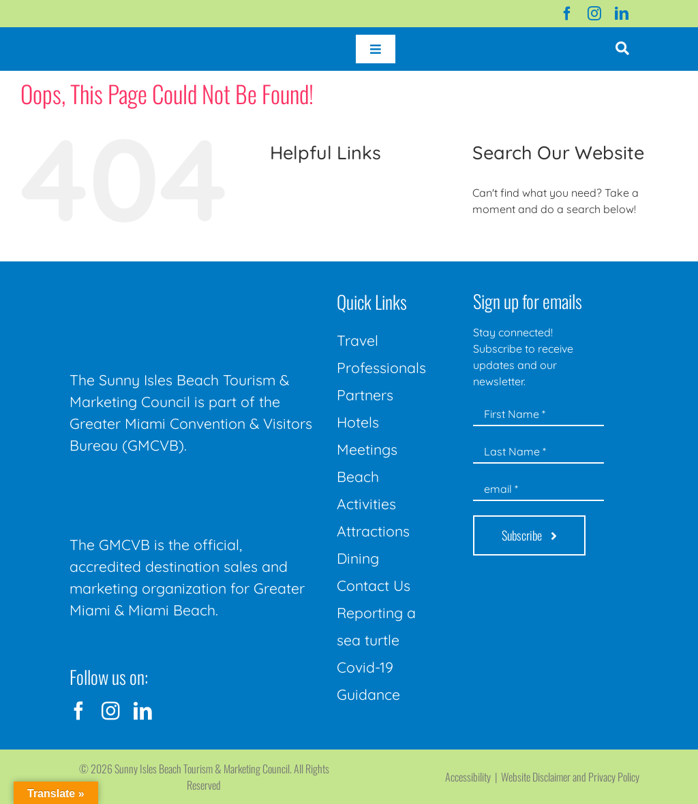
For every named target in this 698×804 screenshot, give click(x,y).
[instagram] (594, 13)
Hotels (358, 422)
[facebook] (567, 13)
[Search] (487, 246)
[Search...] (575, 246)
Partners (365, 395)
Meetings (367, 449)
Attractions (373, 531)
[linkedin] (621, 13)
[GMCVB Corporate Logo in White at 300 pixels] (172, 487)
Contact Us (373, 585)
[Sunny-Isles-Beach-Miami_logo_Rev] (172, 288)
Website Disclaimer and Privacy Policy (570, 777)
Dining (358, 558)
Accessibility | (473, 777)
